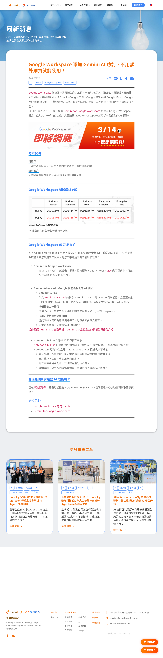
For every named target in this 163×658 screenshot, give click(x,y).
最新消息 (98, 5)
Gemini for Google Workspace (82, 111)
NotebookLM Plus (44, 345)
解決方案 (84, 5)
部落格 (123, 5)
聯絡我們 (138, 5)
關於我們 (55, 5)
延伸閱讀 (15, 526)
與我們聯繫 (40, 387)
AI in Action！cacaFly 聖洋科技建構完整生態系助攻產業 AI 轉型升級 (133, 500)
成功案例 (111, 5)
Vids (109, 270)
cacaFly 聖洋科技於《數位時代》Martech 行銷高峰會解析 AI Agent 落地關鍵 (29, 500)
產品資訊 (70, 5)
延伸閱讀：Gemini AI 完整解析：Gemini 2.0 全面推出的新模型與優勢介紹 (71, 329)
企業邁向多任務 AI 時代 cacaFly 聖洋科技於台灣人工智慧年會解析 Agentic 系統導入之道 (81, 500)
